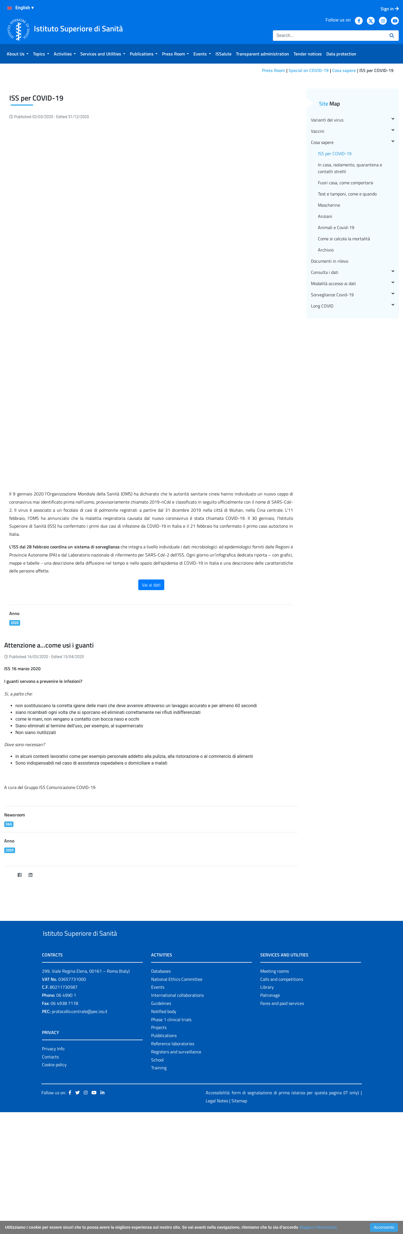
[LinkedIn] (30, 963)
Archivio (326, 338)
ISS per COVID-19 (335, 241)
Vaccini (352, 219)
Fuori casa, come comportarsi (345, 270)
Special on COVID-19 (309, 70)
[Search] (329, 35)
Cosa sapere (344, 70)
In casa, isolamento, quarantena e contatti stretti (350, 256)
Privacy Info (53, 1149)
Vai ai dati (151, 673)
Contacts (50, 1157)
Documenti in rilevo (329, 349)
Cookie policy (54, 1165)
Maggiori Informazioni (318, 1227)
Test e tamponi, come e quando (347, 282)
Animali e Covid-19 (336, 315)
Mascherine (329, 293)
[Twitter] (8, 963)
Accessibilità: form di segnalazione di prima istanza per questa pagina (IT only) (282, 1193)
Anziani (325, 304)
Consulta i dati (352, 360)
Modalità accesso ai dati (352, 371)
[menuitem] (17, 53)
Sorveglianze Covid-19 (352, 382)
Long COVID (352, 394)
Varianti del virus (352, 208)
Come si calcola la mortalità (344, 326)
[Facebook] (19, 963)
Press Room (273, 70)
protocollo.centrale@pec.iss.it (79, 1112)
